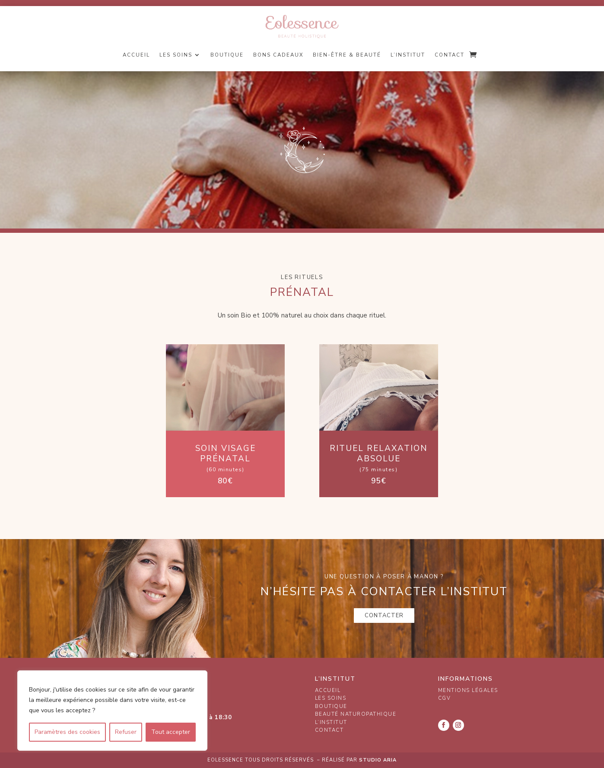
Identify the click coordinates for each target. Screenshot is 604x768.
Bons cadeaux (278, 54)
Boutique (227, 54)
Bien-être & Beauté (347, 54)
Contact (449, 54)
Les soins (175, 54)
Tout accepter (170, 732)
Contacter (384, 615)
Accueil (136, 54)
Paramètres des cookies (67, 732)
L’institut (408, 54)
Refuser (126, 732)
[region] (112, 710)
